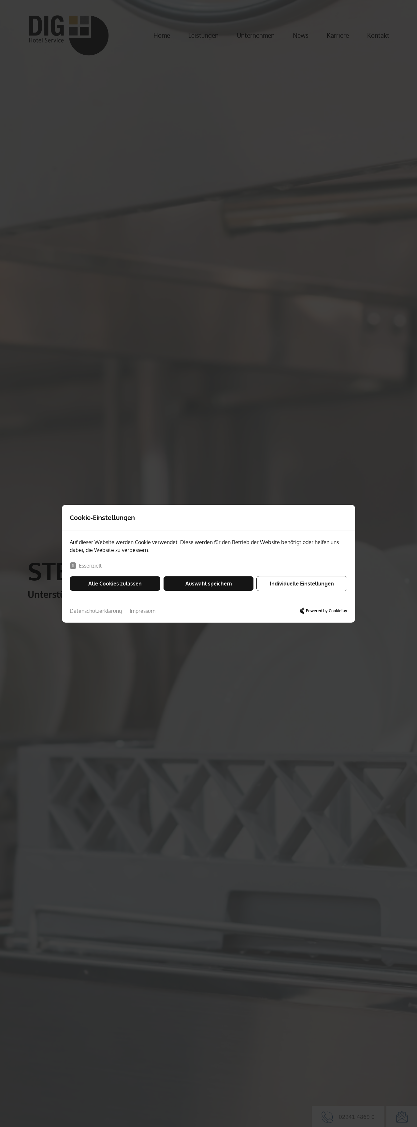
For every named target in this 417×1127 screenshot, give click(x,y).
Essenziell (85, 565)
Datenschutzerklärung (96, 611)
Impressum (142, 611)
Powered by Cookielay (322, 611)
